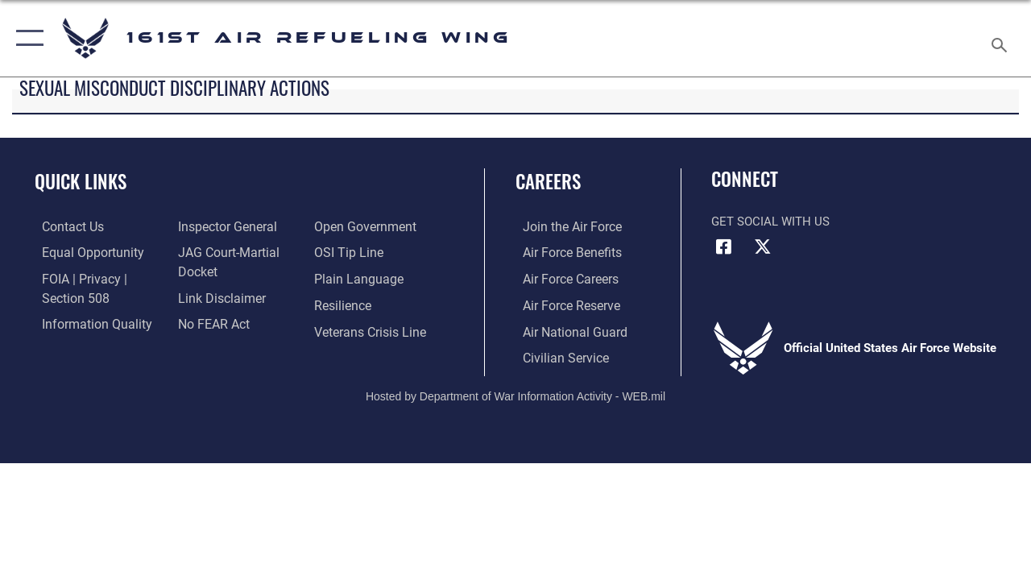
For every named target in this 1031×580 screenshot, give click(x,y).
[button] (26, 38)
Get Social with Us (770, 221)
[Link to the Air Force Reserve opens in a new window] (563, 304)
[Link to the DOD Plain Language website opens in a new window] (357, 278)
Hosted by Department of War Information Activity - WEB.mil (515, 392)
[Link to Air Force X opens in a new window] (763, 246)
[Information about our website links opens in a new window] (217, 296)
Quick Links (80, 181)
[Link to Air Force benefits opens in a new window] (563, 253)
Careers (548, 181)
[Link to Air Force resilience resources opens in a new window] (344, 304)
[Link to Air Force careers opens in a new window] (563, 278)
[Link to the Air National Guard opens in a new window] (565, 330)
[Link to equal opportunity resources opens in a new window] (82, 253)
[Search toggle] (1002, 38)
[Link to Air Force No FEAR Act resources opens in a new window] (211, 322)
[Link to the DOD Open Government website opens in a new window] (364, 227)
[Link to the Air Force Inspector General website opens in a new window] (223, 227)
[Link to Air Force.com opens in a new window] (563, 227)
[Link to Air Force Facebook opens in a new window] (723, 246)
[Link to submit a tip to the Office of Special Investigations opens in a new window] (349, 253)
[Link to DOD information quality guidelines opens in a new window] (86, 322)
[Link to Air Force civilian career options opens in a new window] (557, 355)
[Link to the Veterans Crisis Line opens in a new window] (371, 330)
